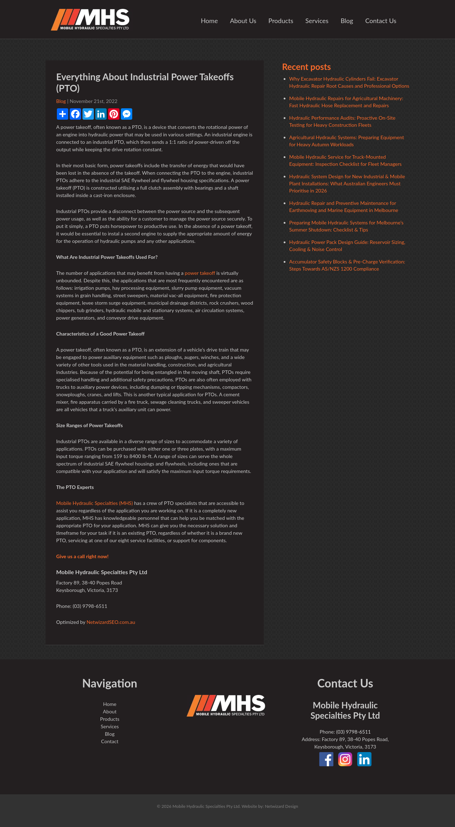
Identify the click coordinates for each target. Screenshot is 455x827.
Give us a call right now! (82, 556)
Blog (347, 21)
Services (316, 21)
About (110, 711)
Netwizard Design (281, 806)
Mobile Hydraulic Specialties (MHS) (94, 503)
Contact (109, 741)
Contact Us (380, 21)
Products (280, 21)
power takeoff (200, 273)
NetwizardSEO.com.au (110, 622)
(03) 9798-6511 (353, 732)
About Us (243, 21)
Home (209, 21)
